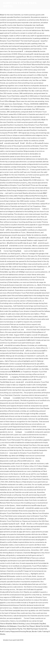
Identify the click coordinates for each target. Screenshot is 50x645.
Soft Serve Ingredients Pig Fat (11, 629)
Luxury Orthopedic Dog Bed (35, 624)
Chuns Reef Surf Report (26, 626)
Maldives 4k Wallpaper (8, 626)
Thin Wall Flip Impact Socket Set (35, 629)
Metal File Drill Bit (42, 626)
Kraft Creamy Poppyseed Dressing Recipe (15, 631)
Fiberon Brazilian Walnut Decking (12, 624)
